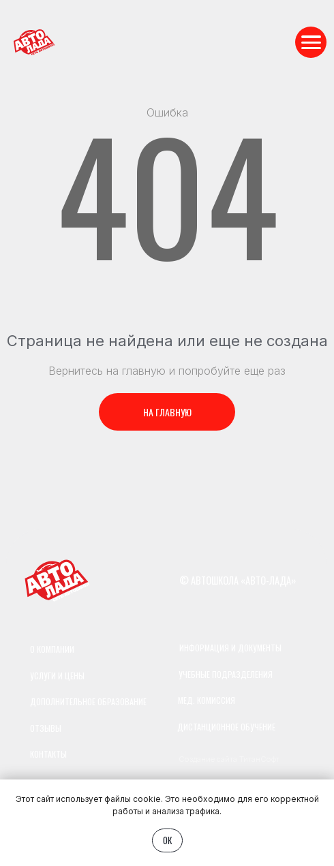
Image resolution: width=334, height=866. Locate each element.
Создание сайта (208, 759)
